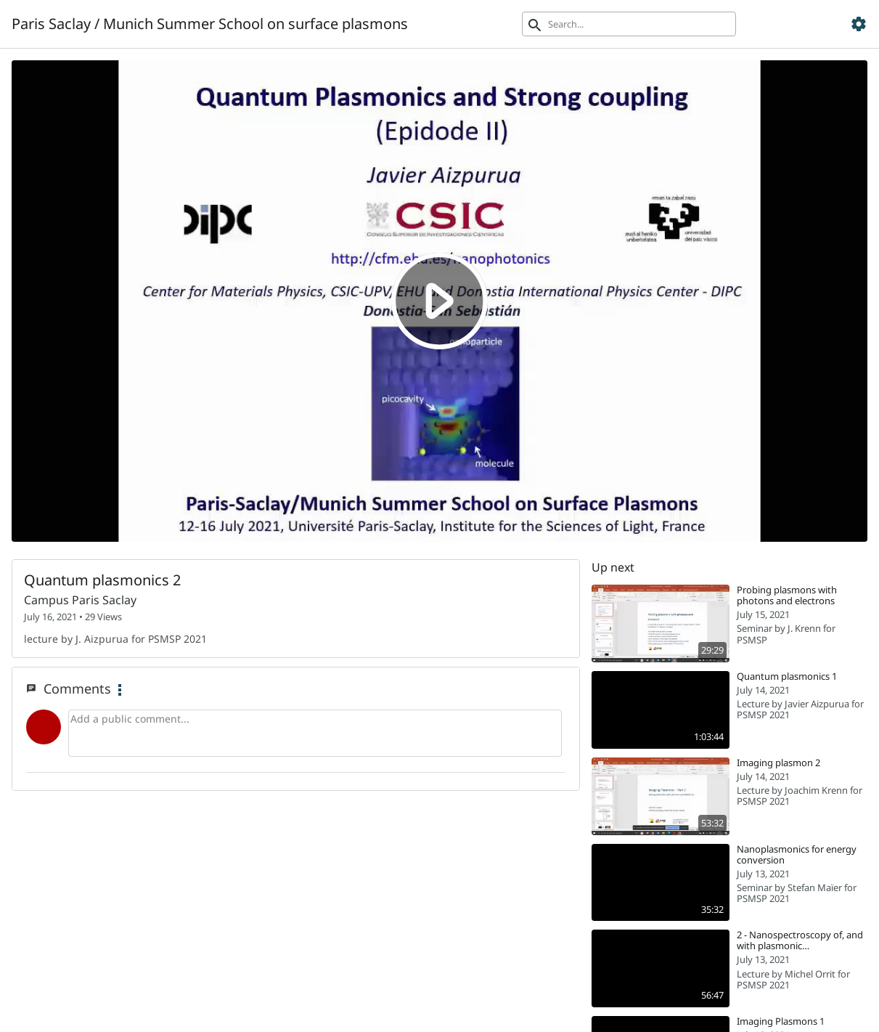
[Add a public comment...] (315, 733)
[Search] (629, 24)
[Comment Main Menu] (120, 690)
